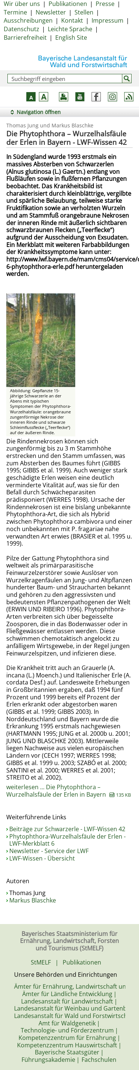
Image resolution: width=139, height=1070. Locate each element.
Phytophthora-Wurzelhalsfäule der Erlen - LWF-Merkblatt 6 (67, 840)
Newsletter (51, 12)
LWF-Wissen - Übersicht (42, 858)
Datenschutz (21, 29)
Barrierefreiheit (25, 37)
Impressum (107, 20)
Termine (15, 12)
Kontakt (72, 20)
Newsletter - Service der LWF (49, 851)
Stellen (84, 12)
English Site (71, 37)
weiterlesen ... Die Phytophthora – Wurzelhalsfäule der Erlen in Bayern (68, 791)
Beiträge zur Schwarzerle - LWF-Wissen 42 (67, 829)
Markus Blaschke (32, 900)
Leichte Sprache (70, 29)
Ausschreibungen (28, 20)
